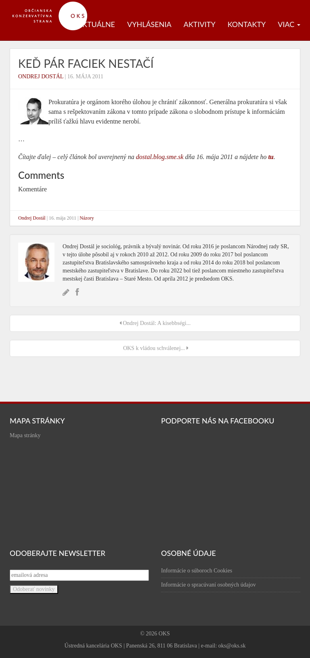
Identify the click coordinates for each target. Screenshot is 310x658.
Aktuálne (96, 24)
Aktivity (200, 24)
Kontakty (247, 24)
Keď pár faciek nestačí (86, 63)
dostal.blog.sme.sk (160, 156)
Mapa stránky (25, 435)
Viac (289, 24)
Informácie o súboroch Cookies (196, 571)
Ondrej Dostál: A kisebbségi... (155, 323)
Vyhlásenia (149, 24)
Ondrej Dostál (40, 76)
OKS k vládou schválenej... (154, 348)
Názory (87, 218)
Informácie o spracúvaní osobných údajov (208, 585)
